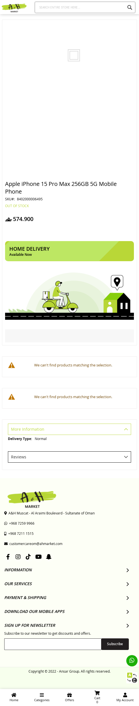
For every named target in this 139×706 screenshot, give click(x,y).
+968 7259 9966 (19, 523)
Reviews (18, 457)
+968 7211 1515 (19, 533)
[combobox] (85, 7)
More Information (27, 429)
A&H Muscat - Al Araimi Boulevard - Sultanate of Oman (49, 513)
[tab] (69, 430)
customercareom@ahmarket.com (33, 543)
